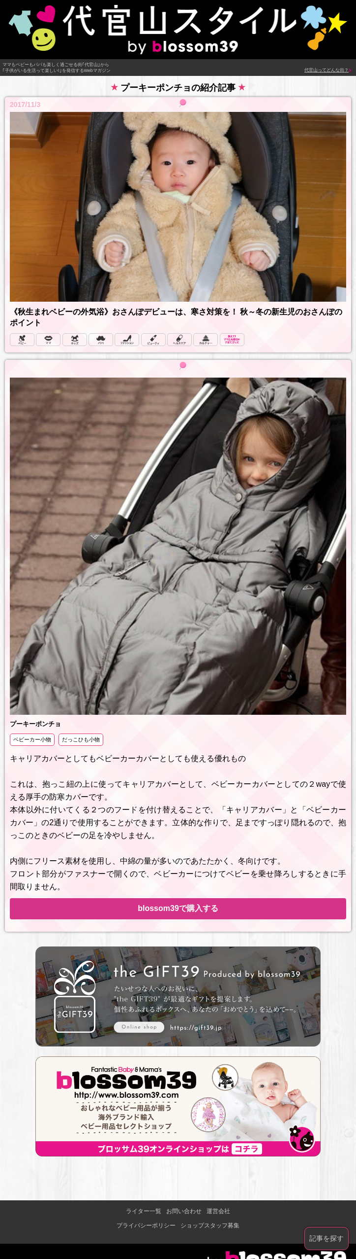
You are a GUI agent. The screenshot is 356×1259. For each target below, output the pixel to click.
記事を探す (326, 1238)
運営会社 (218, 1211)
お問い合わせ (184, 1211)
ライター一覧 (143, 1211)
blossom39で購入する (178, 908)
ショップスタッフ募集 (209, 1225)
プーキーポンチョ (35, 724)
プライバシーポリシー (146, 1225)
